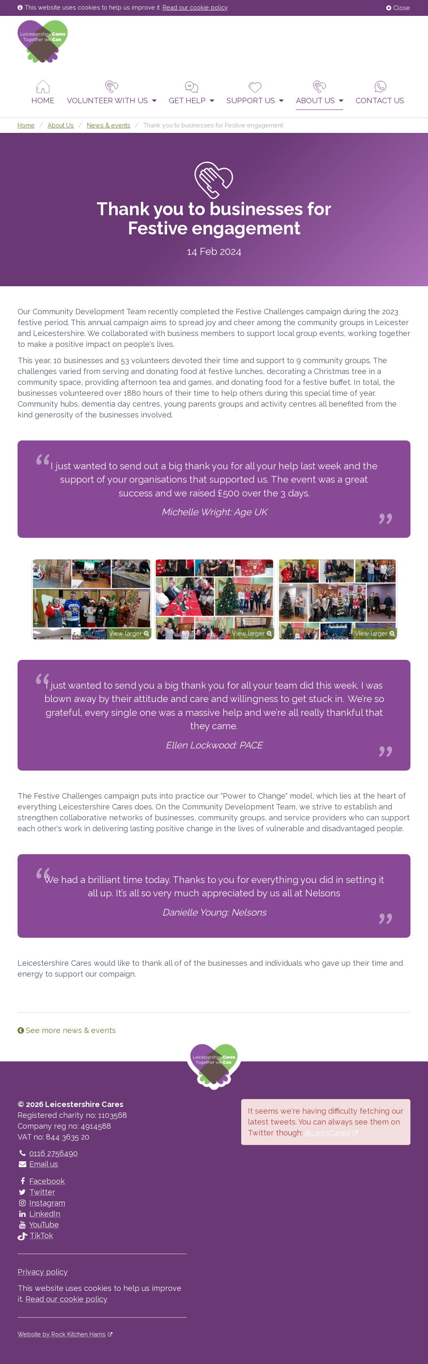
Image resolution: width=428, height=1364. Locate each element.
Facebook (41, 1181)
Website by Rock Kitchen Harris (62, 1334)
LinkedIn (39, 1213)
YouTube (38, 1224)
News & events (108, 125)
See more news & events (67, 1030)
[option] (91, 599)
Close (398, 7)
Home (42, 92)
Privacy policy (43, 1271)
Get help (191, 92)
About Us (319, 92)
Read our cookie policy (195, 7)
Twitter (36, 1192)
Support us (255, 92)
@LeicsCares (327, 1132)
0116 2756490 (48, 1153)
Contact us (380, 92)
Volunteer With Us (111, 92)
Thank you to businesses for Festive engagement (213, 125)
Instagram (41, 1203)
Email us (38, 1164)
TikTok (35, 1235)
